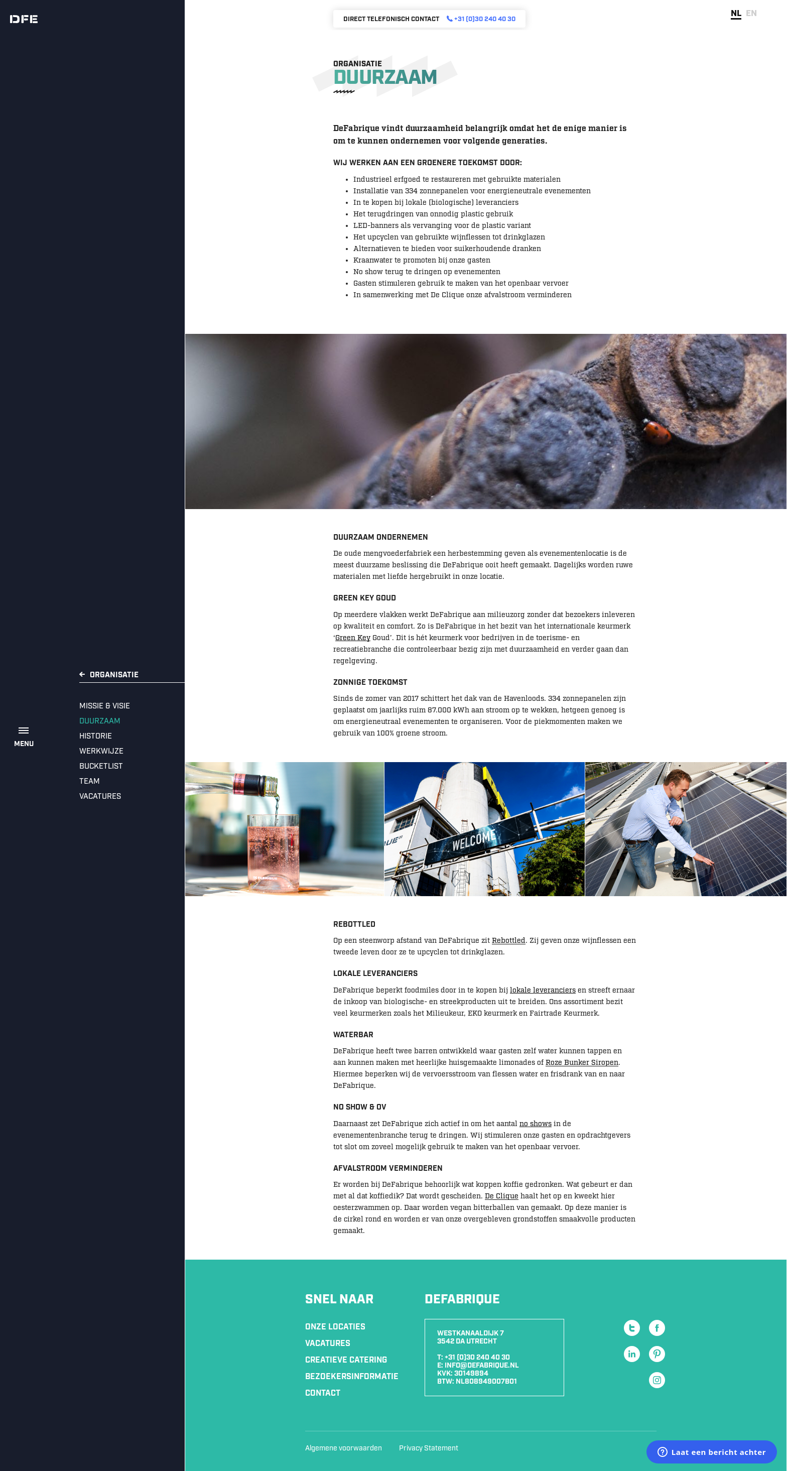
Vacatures (100, 797)
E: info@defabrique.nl (478, 1365)
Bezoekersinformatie (352, 1377)
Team (89, 782)
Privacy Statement (428, 1448)
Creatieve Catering (346, 1360)
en (751, 13)
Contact (322, 1393)
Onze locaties (335, 1327)
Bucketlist (101, 767)
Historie (95, 736)
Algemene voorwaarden (343, 1448)
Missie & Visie (104, 706)
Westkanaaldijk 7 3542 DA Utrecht (470, 1337)
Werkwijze (101, 752)
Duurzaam (99, 721)
